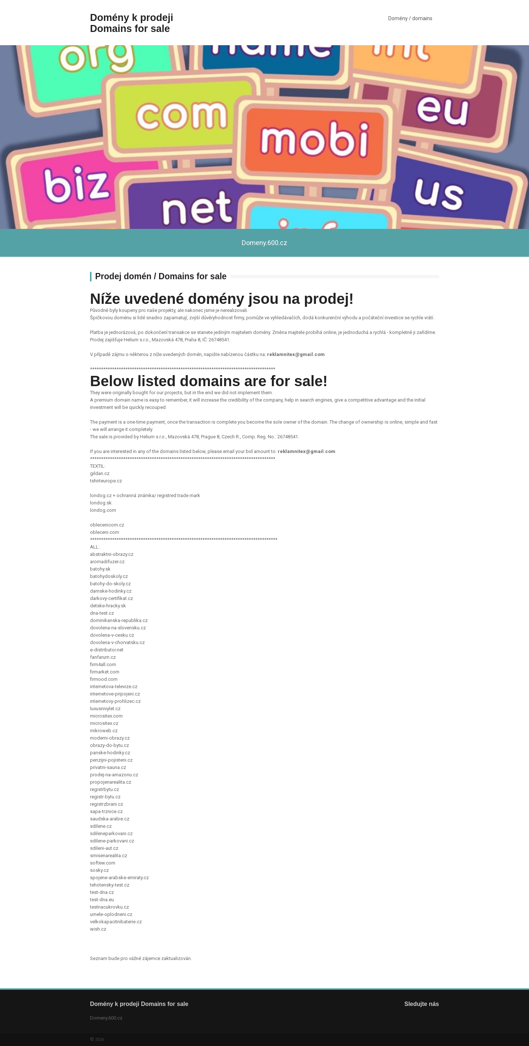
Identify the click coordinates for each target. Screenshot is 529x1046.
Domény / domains (410, 18)
